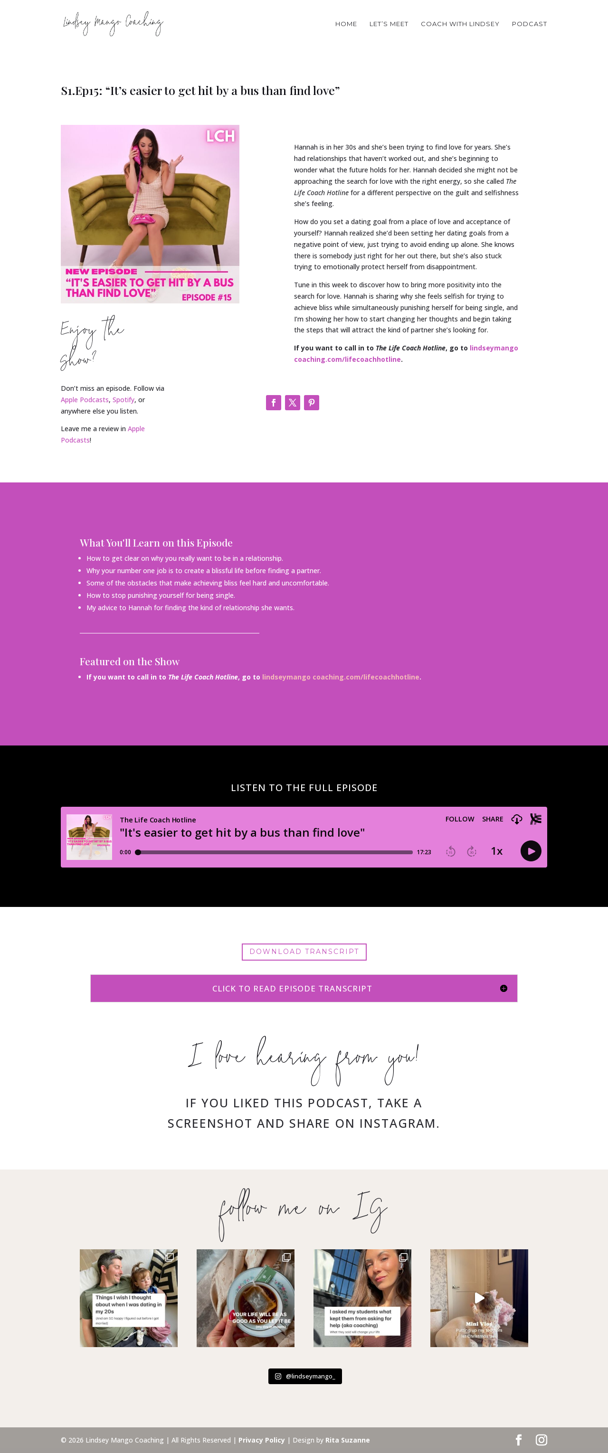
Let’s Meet (389, 24)
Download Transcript (304, 951)
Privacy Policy (261, 1439)
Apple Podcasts (85, 399)
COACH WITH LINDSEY (460, 24)
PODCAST (529, 24)
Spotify (123, 399)
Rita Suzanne (347, 1439)
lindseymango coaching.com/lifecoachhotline (340, 676)
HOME (346, 24)
